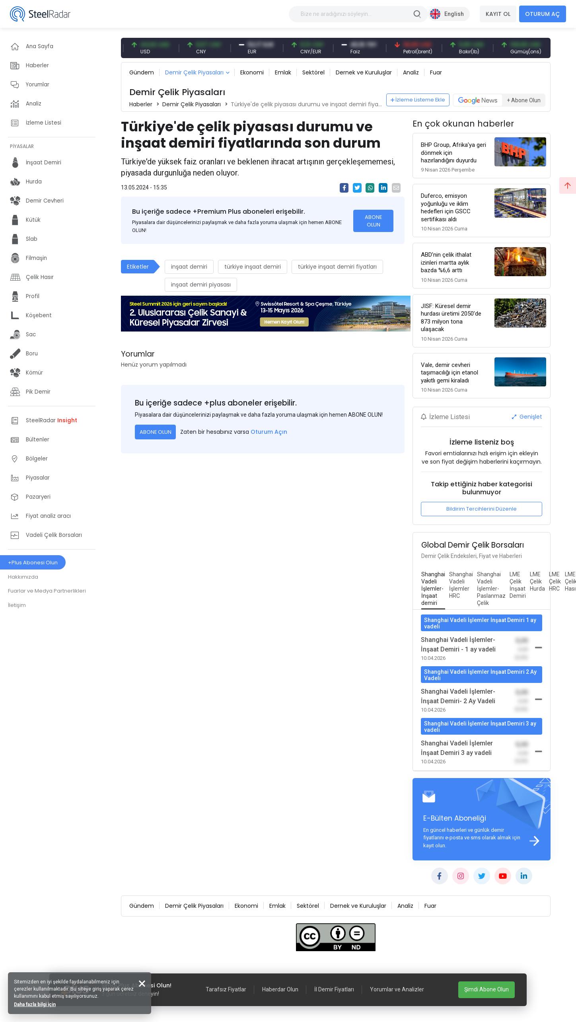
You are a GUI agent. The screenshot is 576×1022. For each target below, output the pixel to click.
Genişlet (527, 417)
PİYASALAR (22, 146)
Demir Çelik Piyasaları (194, 72)
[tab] (433, 589)
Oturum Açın (269, 432)
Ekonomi (252, 72)
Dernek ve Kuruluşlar (364, 72)
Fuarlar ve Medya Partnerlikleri (47, 591)
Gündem (141, 72)
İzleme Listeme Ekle (418, 99)
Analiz (411, 72)
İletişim (17, 605)
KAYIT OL (498, 14)
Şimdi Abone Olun (486, 989)
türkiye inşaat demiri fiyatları (337, 267)
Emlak (283, 72)
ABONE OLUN (373, 220)
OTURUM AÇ (542, 14)
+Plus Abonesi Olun (33, 562)
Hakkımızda (23, 577)
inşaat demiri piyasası (201, 285)
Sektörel (313, 72)
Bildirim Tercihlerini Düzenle (481, 509)
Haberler (140, 104)
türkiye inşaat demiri (252, 267)
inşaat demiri (189, 267)
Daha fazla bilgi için (35, 1004)
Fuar (436, 72)
